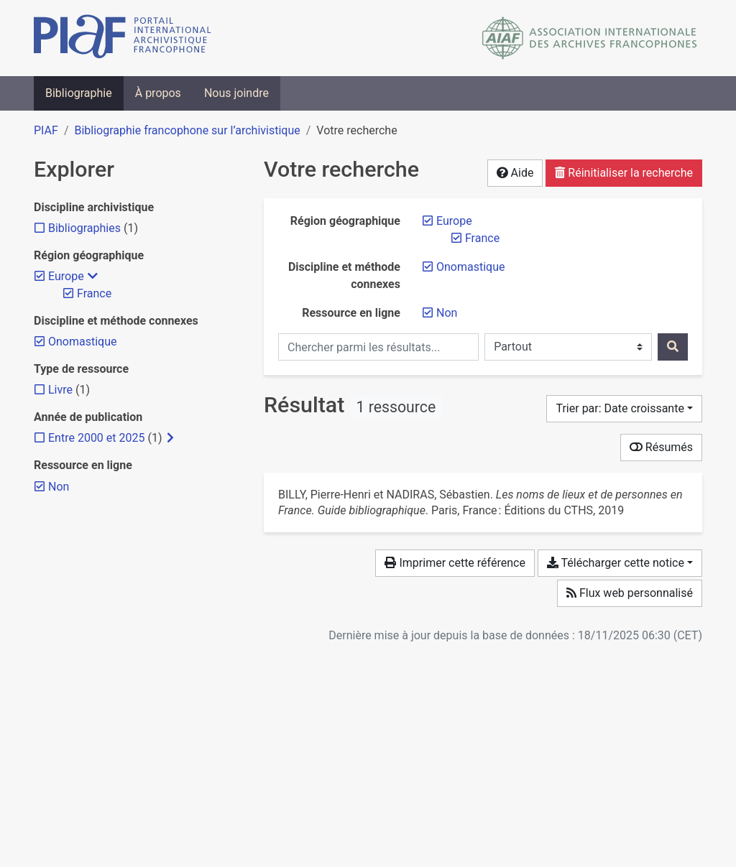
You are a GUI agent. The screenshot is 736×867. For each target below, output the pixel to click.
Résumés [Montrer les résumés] (661, 447)
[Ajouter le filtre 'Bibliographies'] (84, 228)
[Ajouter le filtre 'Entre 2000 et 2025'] (96, 438)
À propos (158, 93)
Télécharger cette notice (615, 563)
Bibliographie (78, 93)
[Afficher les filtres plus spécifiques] (170, 438)
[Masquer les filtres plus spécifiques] (92, 276)
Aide (515, 173)
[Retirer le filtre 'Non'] (446, 313)
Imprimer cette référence (455, 563)
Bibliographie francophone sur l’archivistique (187, 130)
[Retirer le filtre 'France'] (482, 238)
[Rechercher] (673, 347)
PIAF (46, 130)
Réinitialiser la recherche (624, 173)
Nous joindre (236, 93)
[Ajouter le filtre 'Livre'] (60, 390)
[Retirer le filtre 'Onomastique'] (470, 267)
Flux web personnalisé (629, 593)
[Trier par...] (624, 408)
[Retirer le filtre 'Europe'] (454, 221)
